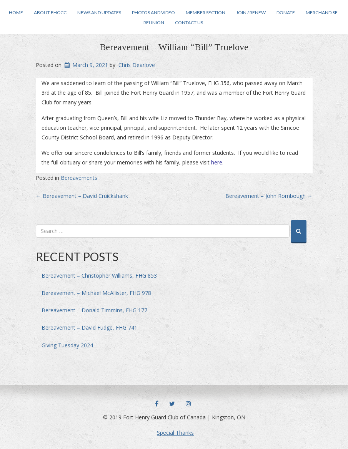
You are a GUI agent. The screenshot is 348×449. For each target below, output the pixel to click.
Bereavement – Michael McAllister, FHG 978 (96, 293)
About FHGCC (50, 12)
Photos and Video (153, 12)
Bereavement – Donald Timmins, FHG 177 (94, 310)
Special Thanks (175, 432)
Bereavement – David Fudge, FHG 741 (89, 327)
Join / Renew (251, 12)
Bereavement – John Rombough (269, 195)
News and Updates (99, 12)
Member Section (205, 12)
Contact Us (189, 22)
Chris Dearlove (136, 65)
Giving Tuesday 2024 (67, 345)
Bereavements (79, 177)
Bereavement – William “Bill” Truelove (174, 47)
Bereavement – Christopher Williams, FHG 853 (99, 275)
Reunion (153, 22)
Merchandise (322, 12)
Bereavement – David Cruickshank (82, 195)
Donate (285, 12)
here (216, 162)
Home (16, 12)
